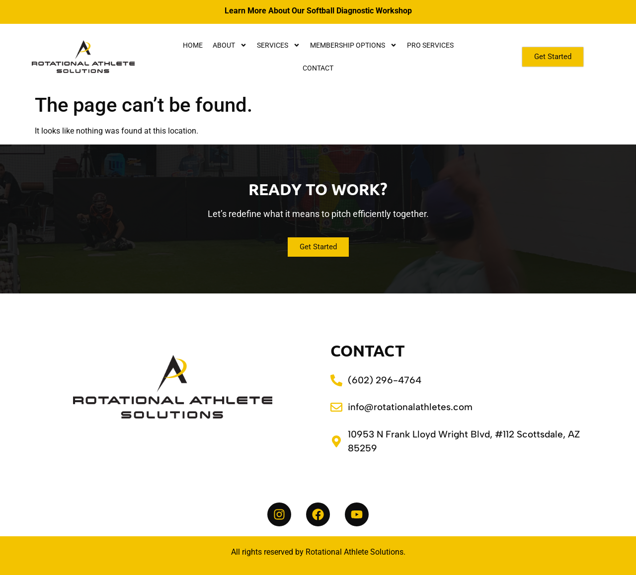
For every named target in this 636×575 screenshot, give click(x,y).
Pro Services (430, 45)
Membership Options (353, 45)
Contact (318, 68)
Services (278, 45)
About (230, 45)
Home (193, 45)
